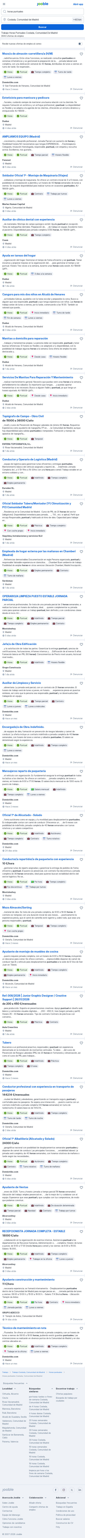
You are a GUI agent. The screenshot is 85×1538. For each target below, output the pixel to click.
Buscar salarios (63, 1519)
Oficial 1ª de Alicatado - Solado (22, 815)
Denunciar (76, 89)
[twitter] (72, 1490)
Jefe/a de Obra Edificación (19, 644)
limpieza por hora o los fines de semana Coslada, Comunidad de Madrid (41, 1473)
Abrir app (78, 4)
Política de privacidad (65, 1515)
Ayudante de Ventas (15, 1187)
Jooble (19, 1534)
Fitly (58, 1527)
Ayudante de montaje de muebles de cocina (30, 951)
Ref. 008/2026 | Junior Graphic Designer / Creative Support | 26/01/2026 (34, 997)
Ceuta (5, 1398)
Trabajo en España (64, 1507)
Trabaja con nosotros (12, 1527)
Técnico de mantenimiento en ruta (24, 1327)
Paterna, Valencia (10, 1441)
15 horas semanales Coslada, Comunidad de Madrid (40, 1450)
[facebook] (56, 1490)
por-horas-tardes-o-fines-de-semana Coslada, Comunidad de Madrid (41, 1399)
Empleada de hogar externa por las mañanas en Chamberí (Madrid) (39, 553)
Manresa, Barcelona (11, 1409)
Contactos (7, 1511)
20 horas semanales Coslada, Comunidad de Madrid (40, 1423)
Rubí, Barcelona (9, 1413)
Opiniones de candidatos (13, 1523)
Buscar (42, 27)
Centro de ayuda (10, 1507)
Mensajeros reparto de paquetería (24, 771)
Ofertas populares (64, 1394)
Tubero (6, 1042)
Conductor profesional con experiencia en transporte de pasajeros (38, 1088)
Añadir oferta (35, 1503)
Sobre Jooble (8, 1503)
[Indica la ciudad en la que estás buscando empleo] (42, 19)
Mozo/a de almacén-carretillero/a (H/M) (27, 53)
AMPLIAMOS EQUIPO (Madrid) (21, 136)
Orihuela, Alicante (10, 1394)
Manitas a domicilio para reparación (25, 338)
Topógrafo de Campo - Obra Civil (23, 416)
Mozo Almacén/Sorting (17, 907)
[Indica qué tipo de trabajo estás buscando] (42, 11)
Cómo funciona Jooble (12, 1519)
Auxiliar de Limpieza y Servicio (21, 682)
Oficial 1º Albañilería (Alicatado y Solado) (28, 1138)
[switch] (80, 43)
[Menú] (4, 4)
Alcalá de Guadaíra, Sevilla (14, 1417)
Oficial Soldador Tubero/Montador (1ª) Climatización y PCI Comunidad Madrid (36, 505)
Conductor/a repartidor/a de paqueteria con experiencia (38, 859)
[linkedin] (80, 1490)
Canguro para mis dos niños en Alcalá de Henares (33, 294)
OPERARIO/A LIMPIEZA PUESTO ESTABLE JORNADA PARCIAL (34, 598)
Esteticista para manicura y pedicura (25, 97)
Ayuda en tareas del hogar (19, 255)
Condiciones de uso (65, 1511)
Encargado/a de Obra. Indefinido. (23, 726)
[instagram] (64, 1490)
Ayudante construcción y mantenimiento (28, 1279)
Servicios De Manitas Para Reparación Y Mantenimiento (37, 377)
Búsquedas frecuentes (15, 1383)
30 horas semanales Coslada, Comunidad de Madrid (40, 1433)
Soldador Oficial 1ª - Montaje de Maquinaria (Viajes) (35, 175)
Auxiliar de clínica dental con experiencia (28, 219)
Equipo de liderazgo (11, 1515)
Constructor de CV (64, 1523)
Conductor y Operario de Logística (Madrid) (29, 459)
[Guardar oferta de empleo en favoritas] (81, 54)
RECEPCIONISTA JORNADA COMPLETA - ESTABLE (33, 1231)
